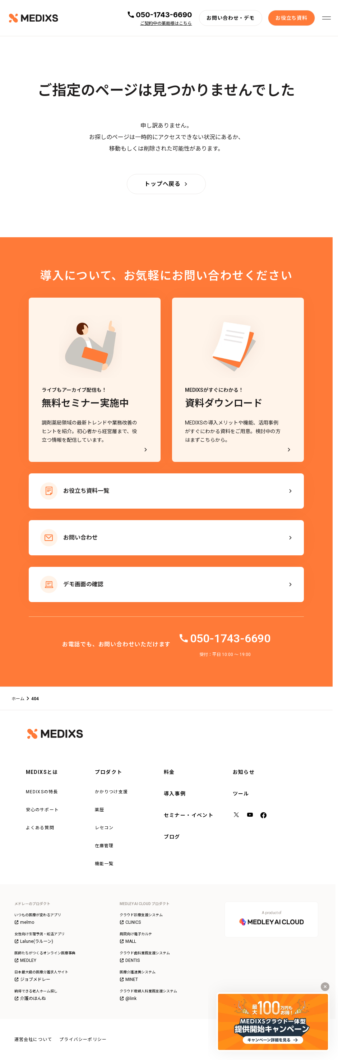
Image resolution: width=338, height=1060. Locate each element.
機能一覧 (104, 863)
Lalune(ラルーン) (33, 941)
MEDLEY (25, 960)
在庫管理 (104, 845)
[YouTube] (250, 815)
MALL (128, 941)
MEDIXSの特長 (42, 791)
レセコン (104, 827)
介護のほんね (30, 998)
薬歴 (99, 809)
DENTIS (130, 960)
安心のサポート (42, 809)
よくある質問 (40, 827)
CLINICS (130, 922)
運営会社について (33, 1039)
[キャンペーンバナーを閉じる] (325, 986)
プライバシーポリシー (83, 1039)
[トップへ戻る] (166, 184)
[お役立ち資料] (291, 18)
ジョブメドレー (32, 979)
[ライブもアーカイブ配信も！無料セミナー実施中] (95, 380)
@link (128, 998)
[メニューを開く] (326, 18)
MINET (129, 979)
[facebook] (263, 816)
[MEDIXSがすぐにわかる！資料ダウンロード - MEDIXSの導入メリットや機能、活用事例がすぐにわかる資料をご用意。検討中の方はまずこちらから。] (238, 380)
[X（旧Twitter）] (237, 815)
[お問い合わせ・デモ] (230, 18)
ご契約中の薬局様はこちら (166, 23)
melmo (24, 922)
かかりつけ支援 (111, 791)
